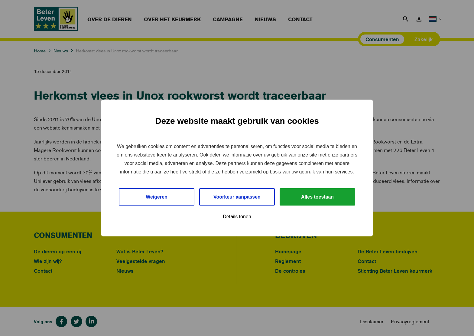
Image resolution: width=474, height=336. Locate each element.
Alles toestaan (317, 196)
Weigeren (156, 196)
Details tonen (237, 216)
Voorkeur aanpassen (237, 196)
